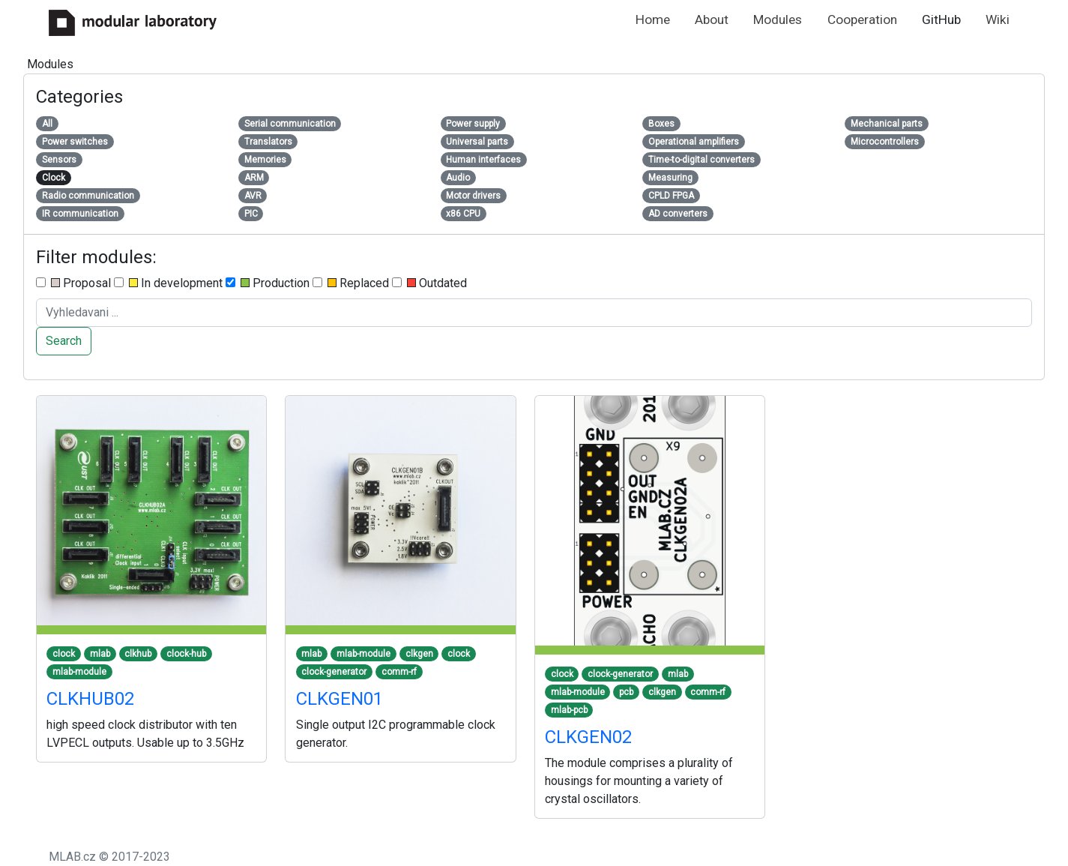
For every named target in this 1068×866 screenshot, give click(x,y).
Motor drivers (473, 195)
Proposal (73, 283)
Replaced (351, 283)
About (711, 19)
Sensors (59, 159)
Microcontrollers (885, 141)
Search (64, 341)
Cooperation (862, 19)
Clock (53, 177)
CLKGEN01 (339, 698)
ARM (254, 177)
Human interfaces (483, 159)
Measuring (670, 177)
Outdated (429, 283)
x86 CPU (463, 213)
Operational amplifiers (693, 141)
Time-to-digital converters (701, 159)
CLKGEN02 (588, 737)
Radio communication (88, 195)
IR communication (80, 213)
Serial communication (290, 123)
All (47, 123)
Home (653, 19)
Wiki (998, 19)
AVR (253, 195)
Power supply (473, 123)
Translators (268, 141)
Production (268, 283)
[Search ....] (534, 312)
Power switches (75, 141)
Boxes (661, 123)
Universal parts (477, 141)
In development (168, 283)
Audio (458, 177)
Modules (777, 19)
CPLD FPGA (671, 195)
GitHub (941, 19)
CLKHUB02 (90, 698)
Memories (265, 159)
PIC (251, 213)
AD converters (678, 213)
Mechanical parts (887, 123)
